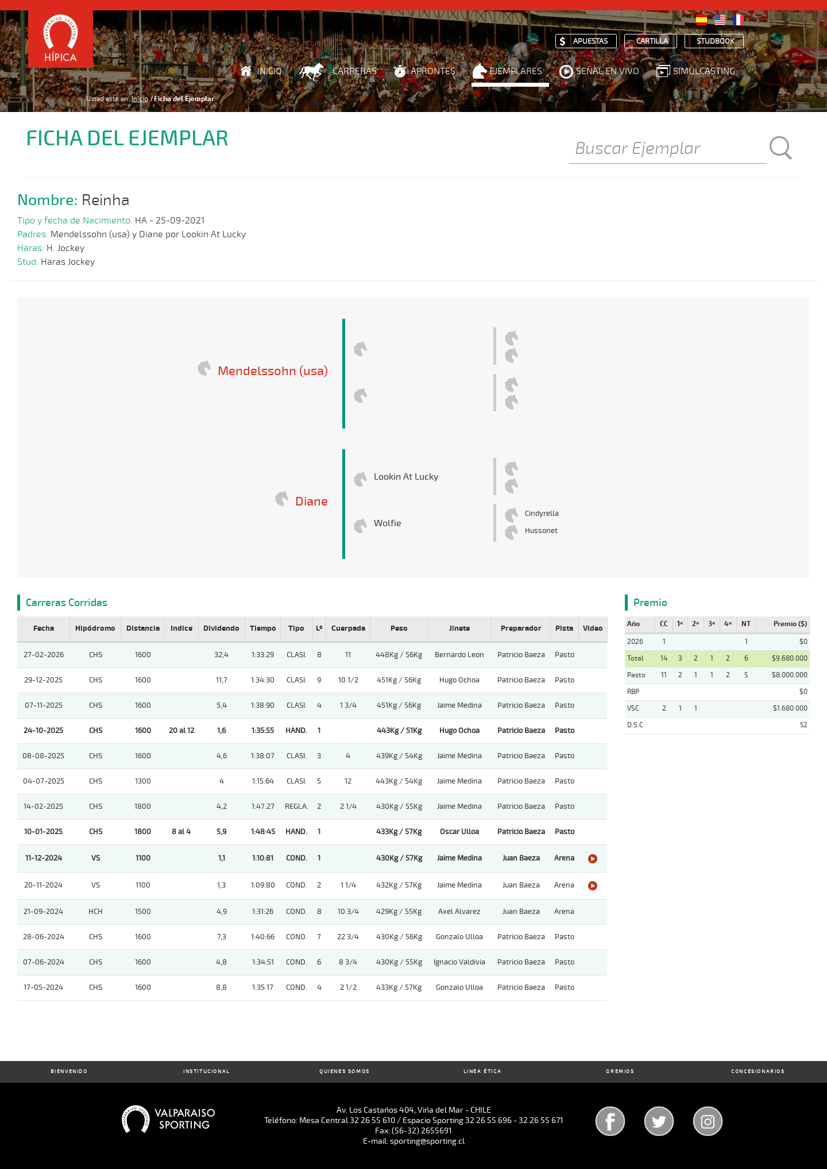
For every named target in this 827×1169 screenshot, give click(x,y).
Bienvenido (69, 1071)
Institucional (206, 1071)
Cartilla (652, 41)
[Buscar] (668, 149)
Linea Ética (482, 1071)
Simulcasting (704, 71)
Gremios (620, 1071)
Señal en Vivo (607, 71)
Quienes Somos (344, 1071)
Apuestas (590, 41)
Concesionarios (758, 1071)
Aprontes (433, 71)
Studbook (716, 41)
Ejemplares (515, 71)
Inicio (269, 71)
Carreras (355, 71)
